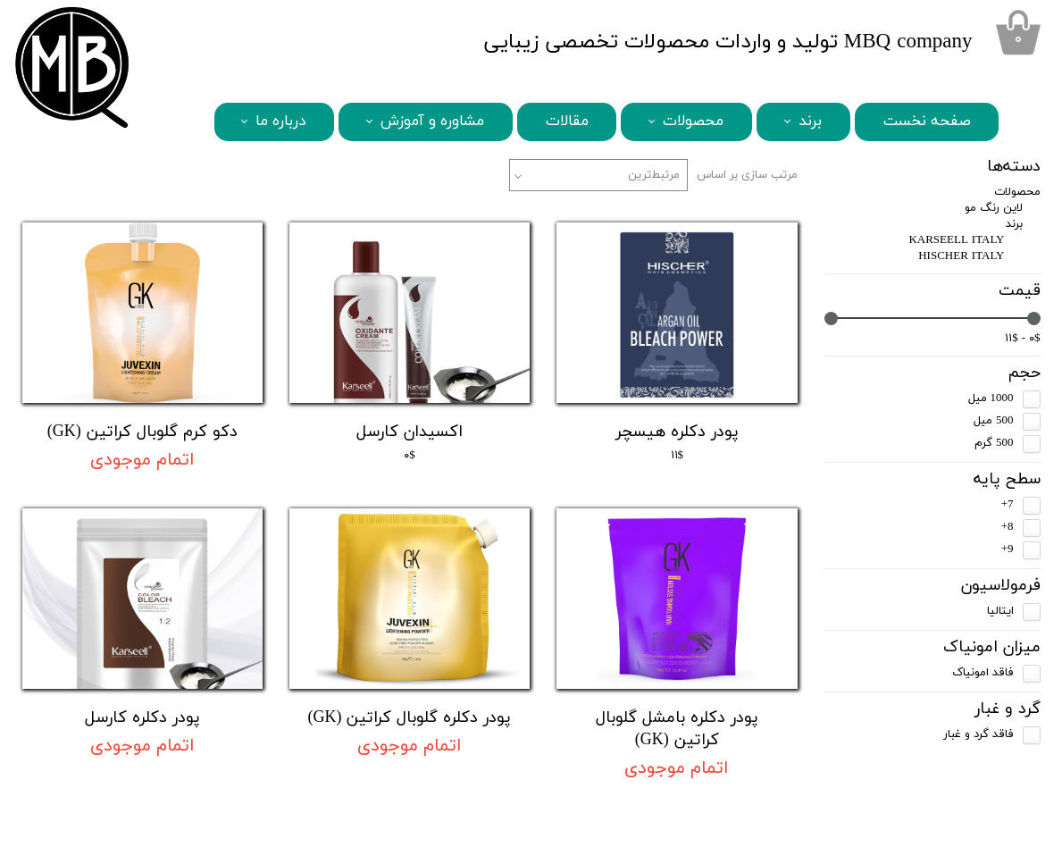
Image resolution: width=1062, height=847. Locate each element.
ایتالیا (1000, 611)
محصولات (693, 121)
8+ (1007, 527)
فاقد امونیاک (983, 673)
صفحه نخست (927, 121)
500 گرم (994, 443)
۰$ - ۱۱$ (1022, 339)
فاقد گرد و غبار (978, 734)
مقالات (567, 121)
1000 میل (991, 398)
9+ (1007, 549)
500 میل (994, 421)
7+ (1007, 505)
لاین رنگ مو (994, 208)
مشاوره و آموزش (432, 121)
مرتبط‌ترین (654, 175)
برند (810, 121)
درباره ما (280, 121)
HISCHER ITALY (961, 256)
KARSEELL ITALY (956, 240)
